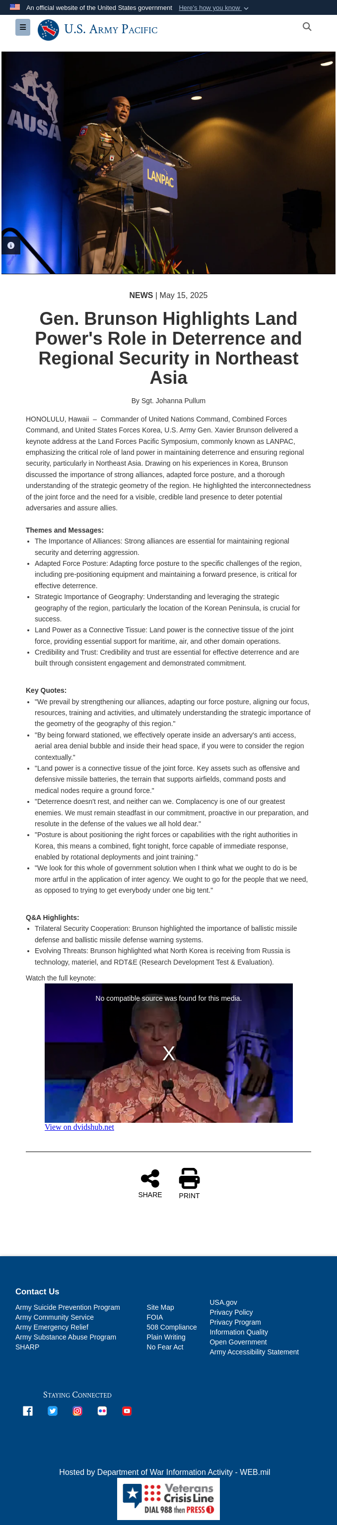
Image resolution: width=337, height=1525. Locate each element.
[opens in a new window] (28, 1410)
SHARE (150, 1183)
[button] (215, 8)
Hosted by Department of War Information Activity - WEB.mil (164, 1472)
